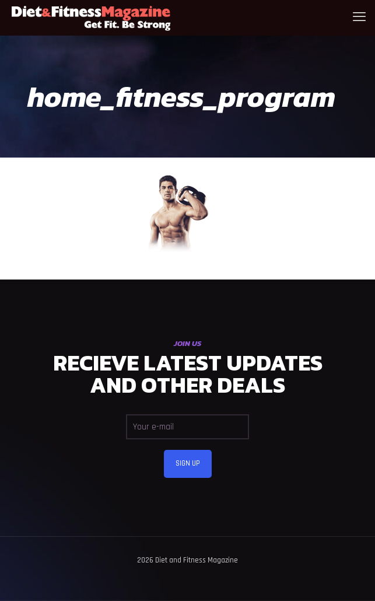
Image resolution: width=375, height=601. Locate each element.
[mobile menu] (359, 17)
